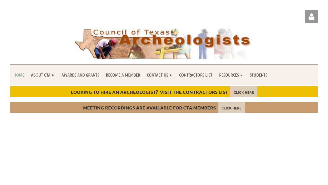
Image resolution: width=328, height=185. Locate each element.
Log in (311, 16)
